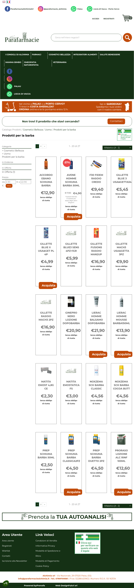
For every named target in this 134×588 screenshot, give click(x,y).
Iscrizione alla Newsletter (14, 561)
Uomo (48, 129)
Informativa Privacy (45, 546)
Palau (77, 9)
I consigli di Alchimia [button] (17, 54)
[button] (117, 148)
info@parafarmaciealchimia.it (33, 578)
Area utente (8, 540)
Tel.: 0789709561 (59, 578)
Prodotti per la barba (13, 157)
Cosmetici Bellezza (33, 129)
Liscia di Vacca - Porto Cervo (103, 9)
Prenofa (41, 585)
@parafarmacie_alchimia (52, 9)
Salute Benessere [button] (110, 54)
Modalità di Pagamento (47, 561)
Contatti (6, 556)
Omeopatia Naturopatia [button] (31, 63)
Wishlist (120, 20)
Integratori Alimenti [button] (85, 54)
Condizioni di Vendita (46, 540)
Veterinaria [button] (59, 62)
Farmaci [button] (36, 54)
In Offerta (8, 172)
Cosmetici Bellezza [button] (60, 54)
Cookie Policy (42, 566)
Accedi (95, 19)
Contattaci (116, 121)
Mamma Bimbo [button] (13, 62)
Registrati (108, 19)
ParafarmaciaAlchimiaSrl (19, 9)
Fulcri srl (72, 585)
